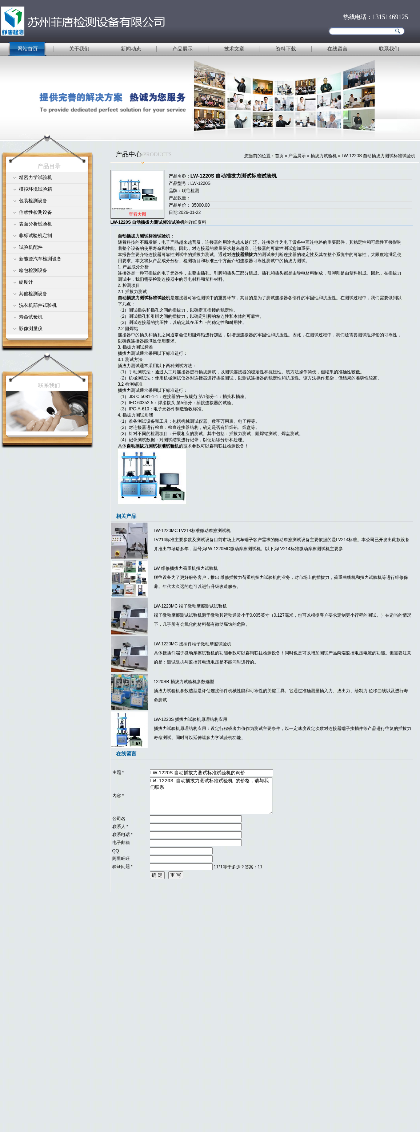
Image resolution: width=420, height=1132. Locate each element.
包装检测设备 (33, 200)
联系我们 (389, 49)
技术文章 (234, 49)
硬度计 (26, 282)
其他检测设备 (33, 293)
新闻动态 (131, 49)
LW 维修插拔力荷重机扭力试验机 (186, 568)
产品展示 (182, 49)
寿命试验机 (31, 317)
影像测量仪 (31, 328)
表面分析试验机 (35, 224)
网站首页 (27, 49)
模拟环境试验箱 (35, 189)
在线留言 (337, 49)
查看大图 (137, 214)
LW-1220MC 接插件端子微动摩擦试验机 (193, 643)
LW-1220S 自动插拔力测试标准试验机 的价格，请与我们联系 (211, 795)
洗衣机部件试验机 (38, 305)
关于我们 (79, 49)
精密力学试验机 (35, 177)
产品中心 (129, 154)
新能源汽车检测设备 (40, 258)
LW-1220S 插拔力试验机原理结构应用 (191, 719)
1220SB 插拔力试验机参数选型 (184, 681)
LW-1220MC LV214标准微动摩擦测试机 (192, 530)
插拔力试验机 (324, 155)
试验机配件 (31, 247)
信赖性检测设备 (35, 212)
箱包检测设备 (33, 270)
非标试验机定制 (35, 235)
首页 (279, 155)
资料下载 (286, 49)
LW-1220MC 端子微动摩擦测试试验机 (190, 606)
